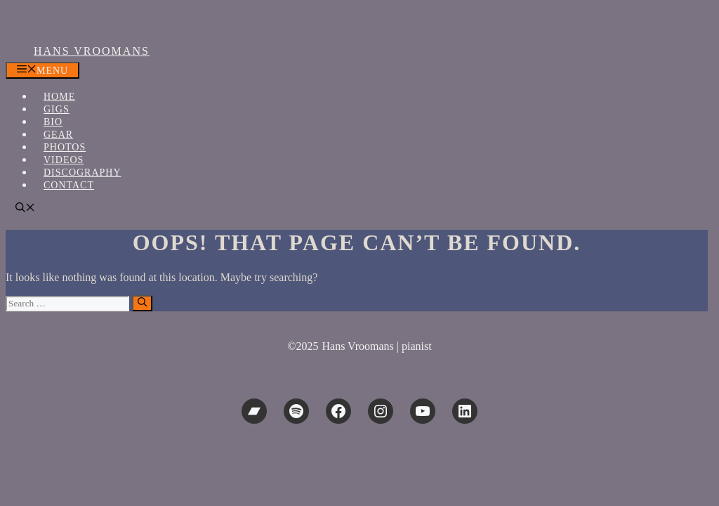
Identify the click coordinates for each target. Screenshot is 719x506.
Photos (65, 147)
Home (59, 96)
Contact (69, 185)
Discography (82, 172)
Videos (64, 160)
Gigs (57, 109)
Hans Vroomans (92, 51)
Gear (58, 134)
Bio (53, 122)
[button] (25, 209)
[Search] (142, 303)
